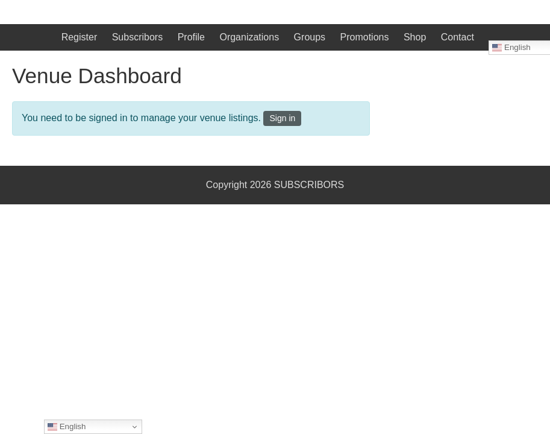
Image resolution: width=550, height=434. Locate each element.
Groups (309, 37)
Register (79, 37)
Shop (415, 37)
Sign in (282, 118)
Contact (457, 37)
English (67, 427)
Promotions (364, 37)
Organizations (249, 37)
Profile (191, 37)
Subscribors (137, 37)
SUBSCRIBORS (309, 185)
